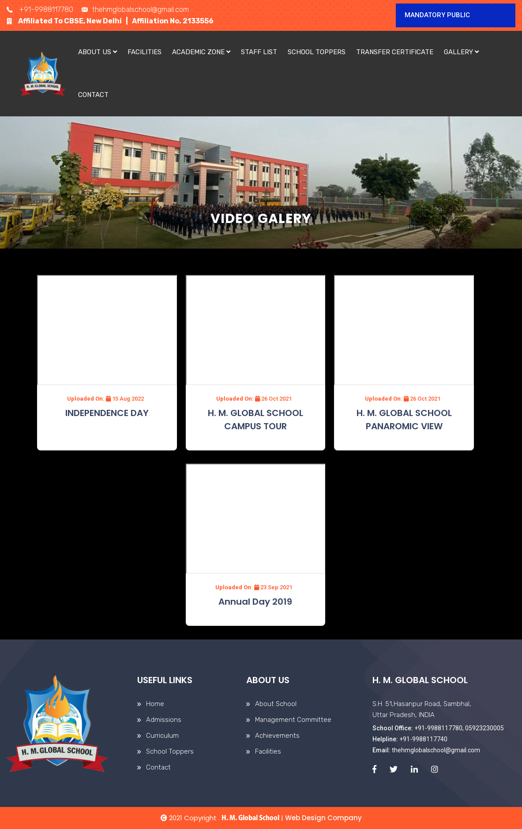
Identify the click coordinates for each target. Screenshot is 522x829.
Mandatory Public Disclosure (437, 19)
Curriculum (162, 736)
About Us (97, 52)
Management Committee (293, 720)
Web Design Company (323, 817)
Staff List (259, 52)
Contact (93, 95)
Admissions (163, 720)
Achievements (277, 736)
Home (155, 704)
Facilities (144, 52)
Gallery (461, 52)
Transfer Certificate (394, 52)
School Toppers (316, 52)
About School (276, 704)
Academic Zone (201, 52)
